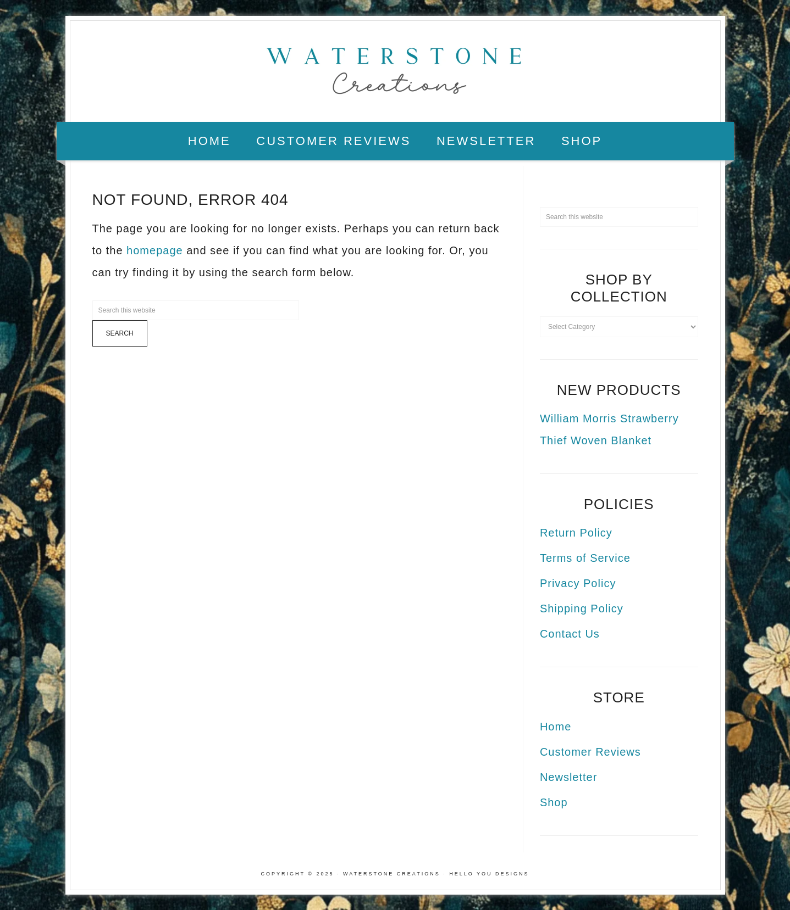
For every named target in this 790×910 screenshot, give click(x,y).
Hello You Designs (489, 873)
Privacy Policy (578, 583)
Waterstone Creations (395, 67)
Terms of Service (585, 558)
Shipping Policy (581, 608)
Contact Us (570, 634)
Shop (554, 802)
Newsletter (568, 777)
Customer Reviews (590, 752)
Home (555, 727)
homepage (154, 250)
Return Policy (576, 533)
